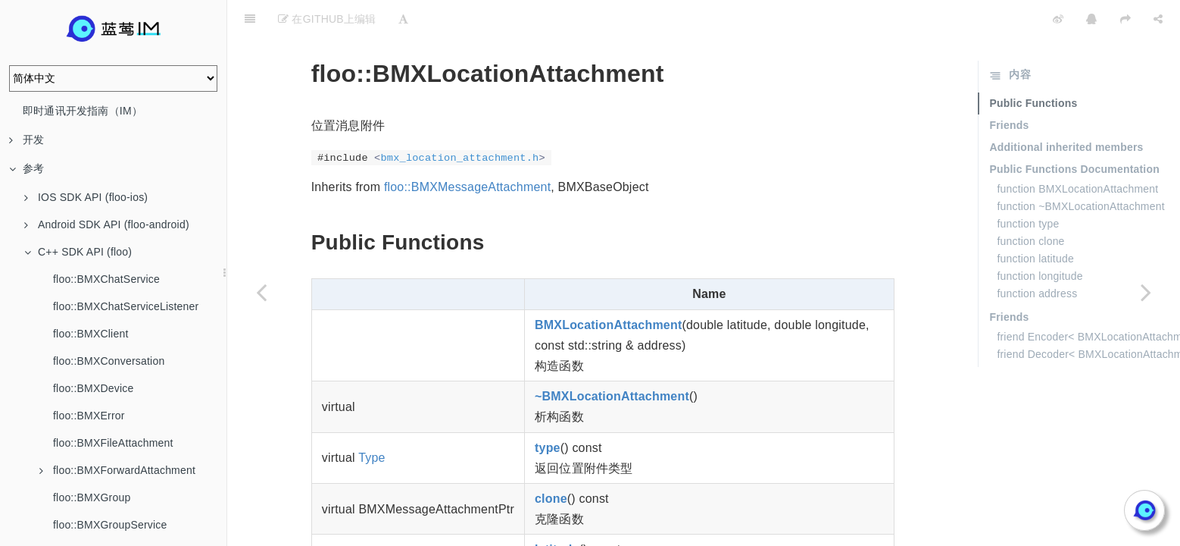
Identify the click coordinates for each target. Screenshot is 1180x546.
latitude (557, 511)
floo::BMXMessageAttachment (467, 149)
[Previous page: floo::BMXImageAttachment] (261, 292)
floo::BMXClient (90, 334)
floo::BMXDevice (93, 388)
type (547, 409)
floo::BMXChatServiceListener (125, 306)
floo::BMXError (89, 416)
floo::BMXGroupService (110, 525)
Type (372, 419)
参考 (26, 168)
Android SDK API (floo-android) (106, 224)
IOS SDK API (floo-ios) (86, 197)
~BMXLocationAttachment (612, 358)
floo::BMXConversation (108, 361)
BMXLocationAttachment (608, 287)
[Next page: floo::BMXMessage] (1146, 292)
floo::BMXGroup (91, 497)
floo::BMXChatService (106, 279)
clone (551, 460)
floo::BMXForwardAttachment (117, 470)
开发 (26, 139)
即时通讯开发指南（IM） (82, 111)
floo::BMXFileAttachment (113, 443)
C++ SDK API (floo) (78, 252)
